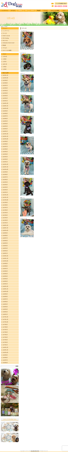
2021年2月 (5, 220)
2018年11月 (5, 289)
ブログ (63, 10)
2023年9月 (5, 141)
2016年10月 (5, 352)
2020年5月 (5, 243)
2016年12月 (5, 347)
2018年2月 (5, 311)
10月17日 (5, 64)
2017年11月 (5, 319)
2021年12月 (5, 194)
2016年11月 (5, 350)
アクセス (46, 10)
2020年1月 (5, 253)
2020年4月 (5, 245)
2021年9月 (5, 202)
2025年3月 (5, 95)
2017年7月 (5, 329)
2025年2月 (5, 98)
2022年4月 (5, 184)
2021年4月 (5, 215)
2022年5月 (5, 182)
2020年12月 (5, 225)
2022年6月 (5, 179)
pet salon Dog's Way (35, 450)
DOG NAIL (5, 40)
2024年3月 (5, 126)
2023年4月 (5, 154)
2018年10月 (5, 291)
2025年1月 (5, 100)
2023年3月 (5, 156)
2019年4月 (5, 276)
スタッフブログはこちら (9, 419)
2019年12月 (5, 255)
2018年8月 (5, 296)
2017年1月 (5, 344)
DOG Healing (6, 38)
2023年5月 (5, 151)
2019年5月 (5, 273)
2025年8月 (5, 83)
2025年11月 (5, 75)
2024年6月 (5, 118)
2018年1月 (5, 314)
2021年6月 (5, 210)
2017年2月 (5, 342)
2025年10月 (5, 77)
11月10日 (5, 56)
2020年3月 (5, 248)
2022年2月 (5, 189)
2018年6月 (5, 301)
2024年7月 (5, 116)
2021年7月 (5, 207)
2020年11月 (5, 228)
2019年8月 (5, 266)
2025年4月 (5, 93)
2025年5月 (5, 90)
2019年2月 (5, 281)
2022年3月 (5, 187)
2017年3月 (5, 339)
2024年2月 (5, 128)
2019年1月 (5, 283)
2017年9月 (5, 324)
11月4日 (4, 69)
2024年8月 (5, 113)
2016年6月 (5, 362)
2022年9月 (5, 172)
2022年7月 (5, 177)
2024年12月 (5, 103)
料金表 (38, 10)
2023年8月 (5, 144)
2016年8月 (5, 357)
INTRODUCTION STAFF (8, 42)
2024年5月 (5, 121)
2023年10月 (5, 139)
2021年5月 (5, 212)
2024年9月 (5, 111)
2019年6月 (5, 271)
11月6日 (4, 66)
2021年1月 (5, 222)
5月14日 (24, 28)
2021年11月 (5, 197)
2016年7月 (5, 360)
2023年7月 (5, 146)
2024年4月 (5, 123)
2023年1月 (5, 161)
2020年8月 (5, 235)
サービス (13, 10)
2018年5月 (5, 304)
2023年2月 (5, 159)
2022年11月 (5, 166)
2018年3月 (5, 309)
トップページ (5, 10)
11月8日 (4, 59)
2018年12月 (5, 286)
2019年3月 (5, 278)
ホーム (2, 26)
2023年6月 (5, 149)
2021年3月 (5, 217)
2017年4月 (5, 337)
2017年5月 (5, 334)
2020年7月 (5, 238)
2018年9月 (5, 294)
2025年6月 (5, 88)
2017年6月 (5, 332)
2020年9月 (5, 233)
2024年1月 (5, 131)
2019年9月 (5, 263)
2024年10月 (5, 108)
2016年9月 (5, 355)
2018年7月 (5, 299)
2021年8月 (5, 205)
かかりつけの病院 (55, 10)
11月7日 (4, 61)
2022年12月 (5, 164)
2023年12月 (5, 133)
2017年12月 (5, 316)
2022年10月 (5, 169)
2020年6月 (5, 240)
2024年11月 (5, 105)
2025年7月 (5, 85)
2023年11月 (5, 136)
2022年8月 (5, 174)
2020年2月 (5, 250)
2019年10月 (5, 261)
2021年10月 (5, 200)
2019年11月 (5, 258)
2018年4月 (5, 306)
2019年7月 (5, 268)
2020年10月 (5, 230)
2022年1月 (5, 192)
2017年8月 (5, 327)
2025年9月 (5, 80)
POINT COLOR (6, 35)
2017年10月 (5, 322)
